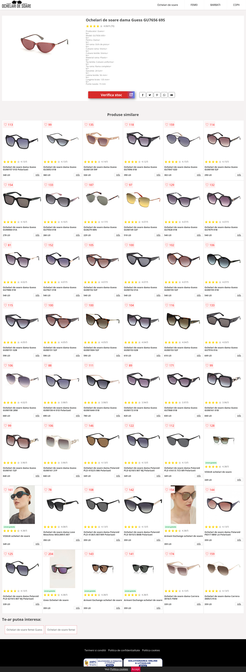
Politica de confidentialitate (124, 650)
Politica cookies (151, 650)
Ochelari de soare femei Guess (24, 629)
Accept (136, 669)
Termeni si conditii (95, 650)
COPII (236, 5)
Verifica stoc (118, 94)
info (37, 174)
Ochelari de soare (167, 5)
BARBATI (215, 5)
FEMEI (194, 5)
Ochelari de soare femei (61, 629)
